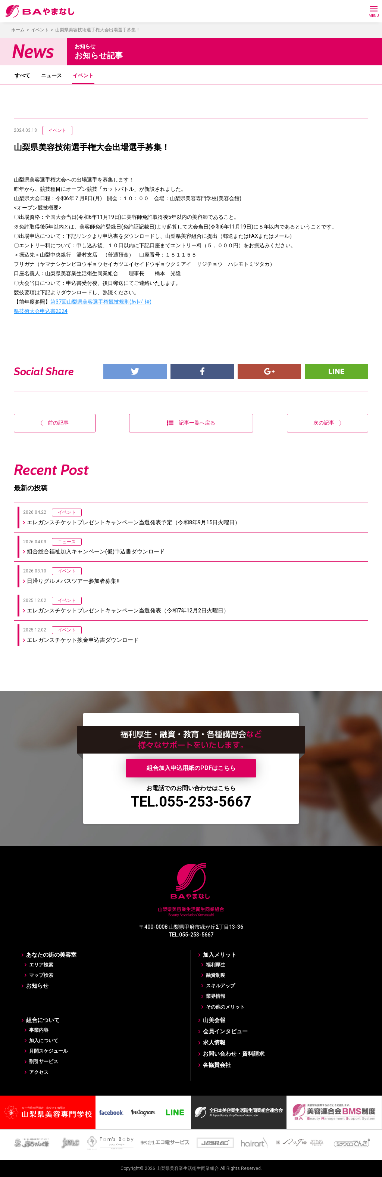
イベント (83, 75)
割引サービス (43, 1061)
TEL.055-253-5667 (191, 802)
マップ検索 (41, 975)
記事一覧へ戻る (191, 423)
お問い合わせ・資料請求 (233, 1053)
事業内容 (38, 1030)
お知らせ (37, 985)
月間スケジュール (48, 1051)
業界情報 (215, 996)
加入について (43, 1040)
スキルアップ (220, 985)
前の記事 (55, 423)
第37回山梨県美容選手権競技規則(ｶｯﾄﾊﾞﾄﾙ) (100, 302)
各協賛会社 (217, 1065)
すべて (22, 75)
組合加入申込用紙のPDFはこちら (191, 767)
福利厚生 (215, 965)
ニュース (51, 75)
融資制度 (215, 975)
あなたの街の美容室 (51, 954)
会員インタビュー (225, 1031)
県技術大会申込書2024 (41, 311)
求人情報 (214, 1042)
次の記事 (327, 423)
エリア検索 (41, 965)
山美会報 (214, 1020)
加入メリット (220, 954)
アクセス (38, 1072)
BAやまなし (40, 11)
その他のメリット (225, 1007)
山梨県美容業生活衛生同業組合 (187, 1168)
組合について (43, 1020)
